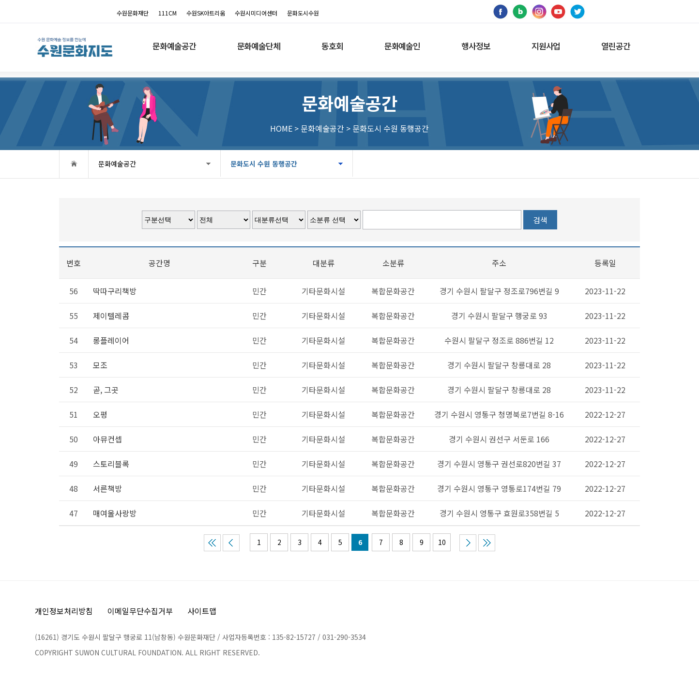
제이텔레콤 (111, 315)
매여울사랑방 (115, 513)
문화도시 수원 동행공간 (258, 163)
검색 (540, 220)
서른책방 (107, 488)
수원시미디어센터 (256, 13)
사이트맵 (201, 611)
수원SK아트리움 (205, 13)
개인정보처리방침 (64, 611)
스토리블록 (111, 463)
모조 (100, 365)
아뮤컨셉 (107, 439)
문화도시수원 (303, 13)
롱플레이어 (111, 340)
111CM (167, 13)
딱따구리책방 (115, 291)
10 (442, 542)
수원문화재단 (133, 13)
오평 (100, 414)
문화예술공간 (117, 163)
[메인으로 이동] (75, 47)
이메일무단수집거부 (140, 611)
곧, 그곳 (106, 389)
